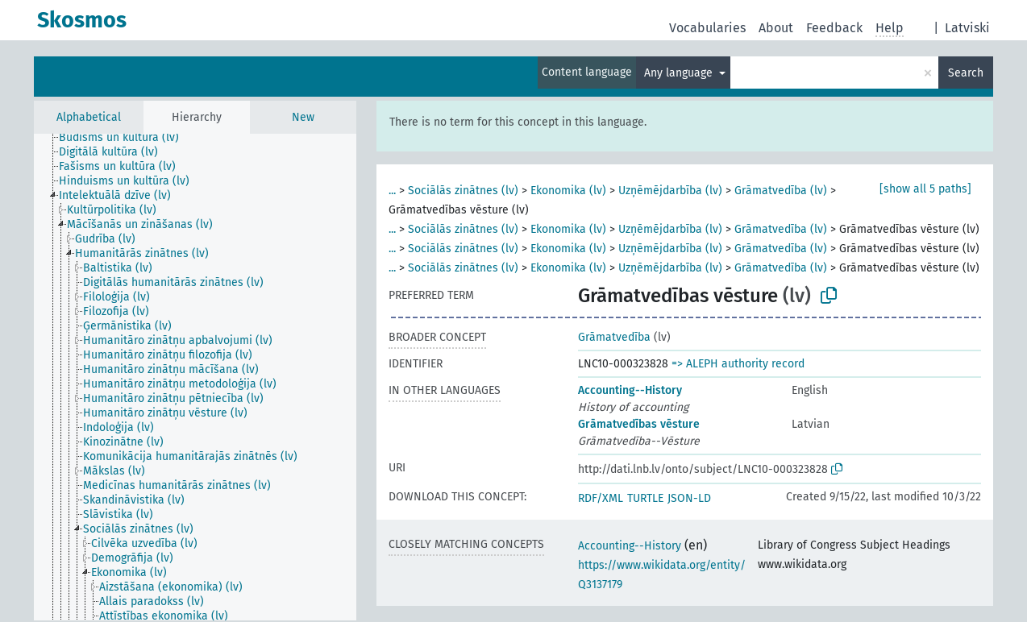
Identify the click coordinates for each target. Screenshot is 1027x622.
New (303, 117)
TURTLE (645, 498)
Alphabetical (88, 117)
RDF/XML (600, 498)
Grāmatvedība (614, 337)
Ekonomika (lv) (568, 190)
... (392, 190)
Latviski (967, 27)
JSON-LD (689, 498)
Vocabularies (707, 27)
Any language (680, 73)
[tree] (195, 377)
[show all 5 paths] (925, 189)
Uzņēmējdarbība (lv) (670, 190)
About (776, 27)
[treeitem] (125, 138)
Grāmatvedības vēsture (639, 424)
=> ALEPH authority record (738, 364)
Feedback (834, 27)
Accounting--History (630, 390)
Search (965, 73)
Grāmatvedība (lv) (780, 190)
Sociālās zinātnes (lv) (463, 190)
